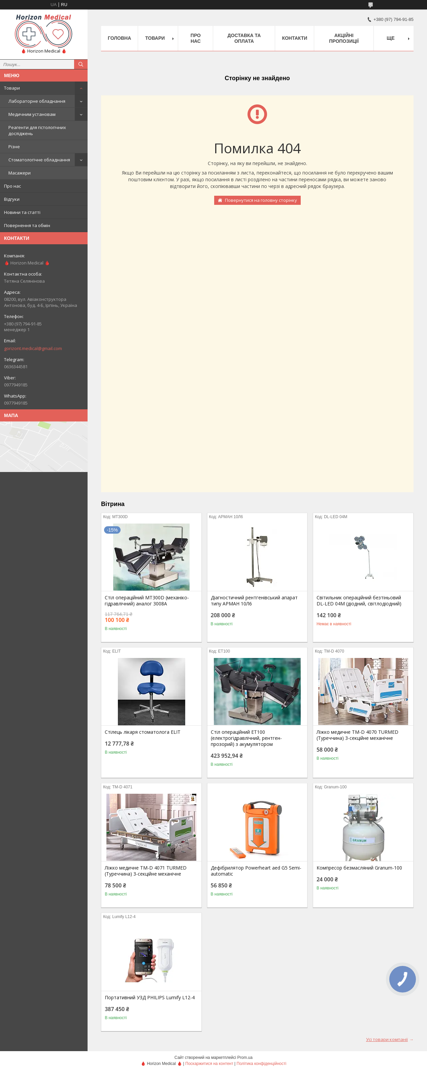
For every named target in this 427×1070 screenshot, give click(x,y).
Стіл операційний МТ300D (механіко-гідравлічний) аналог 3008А (147, 601)
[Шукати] (81, 64)
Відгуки (12, 199)
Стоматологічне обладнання (39, 160)
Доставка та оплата (244, 38)
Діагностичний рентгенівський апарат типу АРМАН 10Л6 (254, 601)
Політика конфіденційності (262, 1063)
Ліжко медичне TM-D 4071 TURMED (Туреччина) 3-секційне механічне (146, 871)
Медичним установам (32, 114)
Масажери (19, 173)
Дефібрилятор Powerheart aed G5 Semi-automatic (256, 871)
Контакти (294, 38)
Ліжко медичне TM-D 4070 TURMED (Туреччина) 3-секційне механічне (357, 735)
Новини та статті (22, 212)
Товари (12, 88)
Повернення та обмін (27, 225)
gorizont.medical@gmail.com (33, 348)
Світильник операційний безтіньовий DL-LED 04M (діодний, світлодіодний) (359, 601)
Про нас (12, 186)
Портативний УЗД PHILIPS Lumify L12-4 (150, 998)
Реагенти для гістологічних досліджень (37, 130)
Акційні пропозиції (344, 38)
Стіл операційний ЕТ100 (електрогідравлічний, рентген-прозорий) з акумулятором (246, 738)
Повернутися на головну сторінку (261, 200)
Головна (119, 38)
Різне (14, 147)
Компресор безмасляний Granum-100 (359, 868)
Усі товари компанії (387, 1039)
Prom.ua (245, 1057)
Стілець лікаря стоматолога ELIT (142, 732)
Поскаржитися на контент (209, 1063)
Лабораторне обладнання (36, 101)
